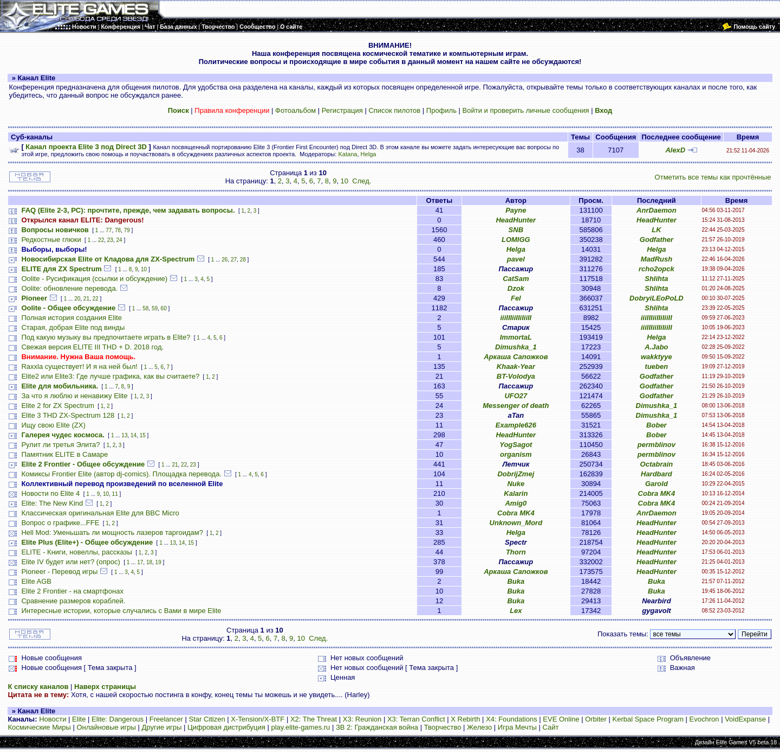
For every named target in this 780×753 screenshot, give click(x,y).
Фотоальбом (295, 110)
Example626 (516, 425)
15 (143, 435)
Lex (516, 611)
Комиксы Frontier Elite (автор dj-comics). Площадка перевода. (121, 474)
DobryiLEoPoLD (656, 298)
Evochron (704, 719)
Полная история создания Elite (71, 318)
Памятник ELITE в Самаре (64, 454)
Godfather (656, 239)
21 (86, 299)
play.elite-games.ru (300, 727)
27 (234, 260)
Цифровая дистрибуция (226, 727)
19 (158, 562)
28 (243, 260)
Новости (52, 719)
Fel (516, 298)
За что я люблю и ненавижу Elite (74, 396)
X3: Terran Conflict (416, 719)
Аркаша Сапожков (516, 357)
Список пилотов (394, 110)
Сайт (550, 727)
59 (155, 308)
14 (133, 435)
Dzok (516, 288)
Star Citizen (206, 719)
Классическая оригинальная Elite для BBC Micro (100, 513)
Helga (368, 154)
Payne (515, 210)
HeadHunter (516, 220)
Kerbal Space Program (648, 719)
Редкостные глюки (51, 239)
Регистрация (342, 110)
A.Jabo (656, 347)
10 (344, 181)
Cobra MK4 (656, 493)
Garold (656, 484)
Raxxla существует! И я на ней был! (79, 366)
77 (109, 230)
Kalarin (516, 493)
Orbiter (596, 719)
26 (224, 260)
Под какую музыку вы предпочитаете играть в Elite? (105, 337)
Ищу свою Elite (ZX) (53, 425)
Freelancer (166, 719)
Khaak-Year (516, 366)
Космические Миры (39, 727)
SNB (516, 230)
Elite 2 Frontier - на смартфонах (72, 591)
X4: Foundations (511, 719)
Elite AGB (36, 581)
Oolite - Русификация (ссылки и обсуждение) (94, 279)
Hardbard (656, 474)
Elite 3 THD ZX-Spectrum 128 (67, 415)
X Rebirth (465, 719)
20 (77, 299)
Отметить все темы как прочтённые (713, 177)
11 (115, 494)
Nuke (515, 484)
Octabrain (656, 464)
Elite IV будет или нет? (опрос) (70, 562)
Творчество (442, 727)
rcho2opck (656, 269)
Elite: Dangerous (118, 719)
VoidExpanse (745, 719)
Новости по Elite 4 (50, 493)
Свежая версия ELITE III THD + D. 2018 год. (92, 347)
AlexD (675, 150)
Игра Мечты (517, 727)
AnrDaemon (656, 210)
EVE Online (561, 719)
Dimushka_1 (516, 347)
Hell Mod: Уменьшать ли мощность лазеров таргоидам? (112, 532)
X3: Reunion (362, 719)
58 (145, 308)
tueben (656, 366)
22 (101, 240)
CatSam (516, 279)
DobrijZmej (515, 474)
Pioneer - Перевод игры (59, 571)
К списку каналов (38, 686)
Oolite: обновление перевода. (69, 288)
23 (110, 240)
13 (124, 435)
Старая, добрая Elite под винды (73, 327)
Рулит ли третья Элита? (60, 445)
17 (140, 562)
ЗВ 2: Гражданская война (377, 727)
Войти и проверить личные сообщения (526, 110)
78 (118, 230)
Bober (656, 425)
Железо (479, 727)
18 (149, 562)
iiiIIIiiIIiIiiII (515, 318)
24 (119, 240)
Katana (347, 154)
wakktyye (656, 357)
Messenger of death (516, 405)
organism (516, 454)
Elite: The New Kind (52, 503)
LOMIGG (516, 239)
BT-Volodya (516, 376)
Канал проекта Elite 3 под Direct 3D (85, 147)
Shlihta (656, 279)
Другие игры (162, 727)
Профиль (441, 110)
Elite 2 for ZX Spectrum (57, 405)
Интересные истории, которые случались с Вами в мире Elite (121, 611)
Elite (79, 719)
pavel (516, 259)
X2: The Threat (313, 719)
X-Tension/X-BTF (257, 719)
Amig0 (515, 503)
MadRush (657, 259)
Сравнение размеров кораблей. (73, 601)
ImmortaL (516, 337)
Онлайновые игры (105, 727)
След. (361, 181)
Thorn (516, 552)
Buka (515, 581)
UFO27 (515, 396)
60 (164, 308)
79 (127, 230)
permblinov (656, 445)
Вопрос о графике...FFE (60, 523)
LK (656, 230)
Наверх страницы (105, 686)
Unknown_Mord (516, 523)
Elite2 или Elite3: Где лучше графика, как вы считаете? (110, 376)
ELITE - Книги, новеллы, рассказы (76, 552)
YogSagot (515, 445)
